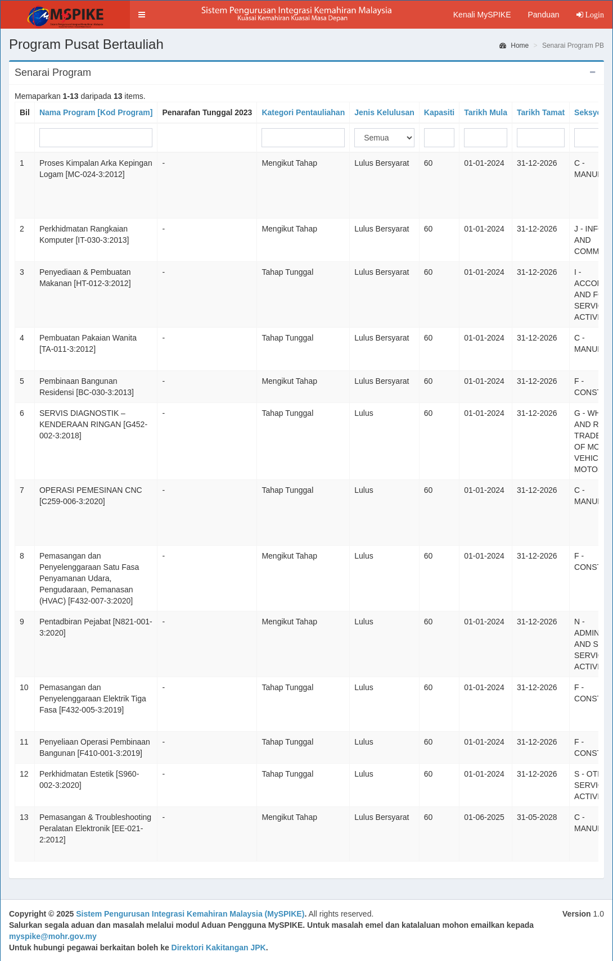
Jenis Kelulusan (384, 112)
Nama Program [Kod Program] (95, 112)
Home (514, 45)
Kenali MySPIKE (482, 14)
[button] (142, 15)
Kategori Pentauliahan (303, 112)
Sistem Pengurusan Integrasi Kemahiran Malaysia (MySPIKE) (190, 913)
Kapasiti (439, 112)
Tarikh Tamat (541, 112)
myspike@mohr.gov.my (53, 936)
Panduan (543, 14)
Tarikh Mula (485, 112)
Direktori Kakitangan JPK (219, 947)
